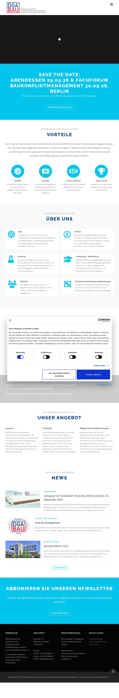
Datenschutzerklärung (97, 657)
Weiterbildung (50, 506)
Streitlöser (47, 443)
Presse (56, 556)
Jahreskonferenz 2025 (56, 560)
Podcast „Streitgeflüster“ (46, 533)
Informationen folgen (59, 107)
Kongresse (48, 556)
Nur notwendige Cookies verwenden (59, 374)
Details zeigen (100, 366)
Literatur (9, 443)
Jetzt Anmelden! (59, 628)
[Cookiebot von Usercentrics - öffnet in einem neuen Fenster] (100, 320)
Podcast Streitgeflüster (47, 537)
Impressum (93, 660)
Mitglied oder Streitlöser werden (94, 443)
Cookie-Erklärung (95, 654)
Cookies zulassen (93, 374)
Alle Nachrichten (59, 582)
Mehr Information (104, 400)
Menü (111, 4)
